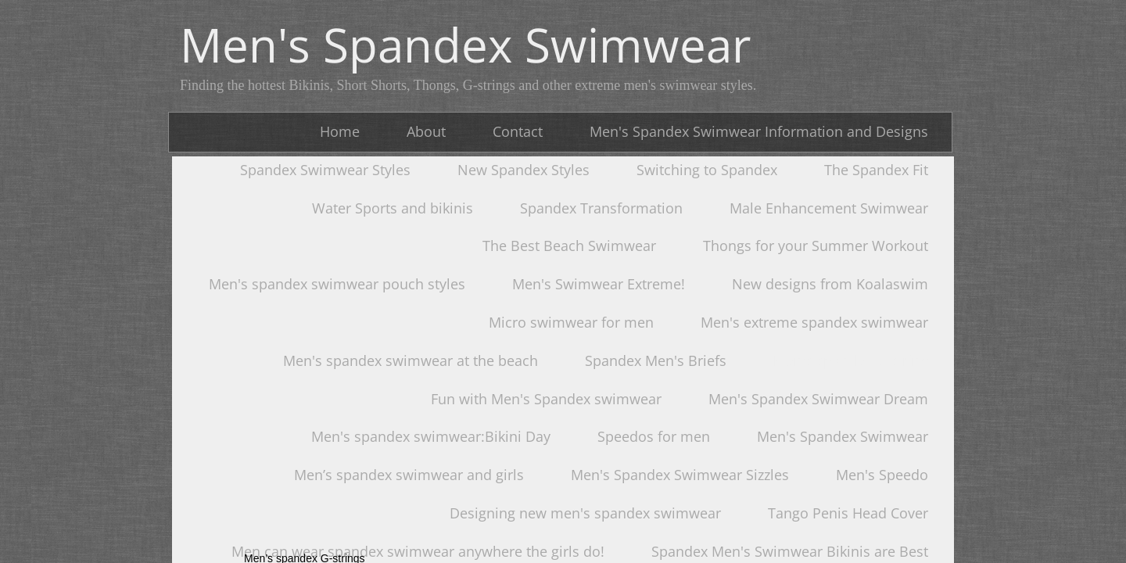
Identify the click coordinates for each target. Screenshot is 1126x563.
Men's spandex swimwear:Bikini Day (430, 436)
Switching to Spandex (707, 169)
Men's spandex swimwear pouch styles (337, 283)
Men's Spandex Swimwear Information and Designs (759, 131)
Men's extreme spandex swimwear (814, 322)
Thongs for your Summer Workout (815, 245)
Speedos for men (653, 436)
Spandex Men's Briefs (655, 360)
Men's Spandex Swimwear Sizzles (680, 474)
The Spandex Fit (876, 169)
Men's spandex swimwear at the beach (410, 360)
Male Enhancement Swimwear (829, 208)
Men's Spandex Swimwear (842, 436)
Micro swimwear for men (571, 322)
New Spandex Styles (523, 169)
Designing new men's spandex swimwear (585, 513)
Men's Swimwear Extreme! (598, 283)
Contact (518, 131)
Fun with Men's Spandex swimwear (546, 398)
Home (340, 131)
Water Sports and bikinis (392, 208)
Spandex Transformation (601, 208)
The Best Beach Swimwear (569, 245)
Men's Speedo (882, 474)
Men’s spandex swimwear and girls (409, 474)
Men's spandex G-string (850, 360)
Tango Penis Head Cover (848, 513)
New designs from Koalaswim (830, 283)
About (426, 131)
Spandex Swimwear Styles (325, 169)
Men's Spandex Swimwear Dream (818, 398)
